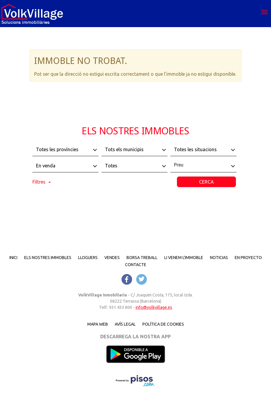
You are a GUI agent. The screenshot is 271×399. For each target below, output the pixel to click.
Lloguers (88, 257)
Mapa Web (97, 324)
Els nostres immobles (47, 257)
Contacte (135, 264)
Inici (13, 257)
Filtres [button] (41, 181)
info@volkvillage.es (154, 307)
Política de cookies (163, 324)
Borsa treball (142, 257)
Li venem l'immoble (183, 257)
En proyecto (248, 257)
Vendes (112, 257)
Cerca (206, 181)
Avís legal (125, 324)
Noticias (219, 257)
